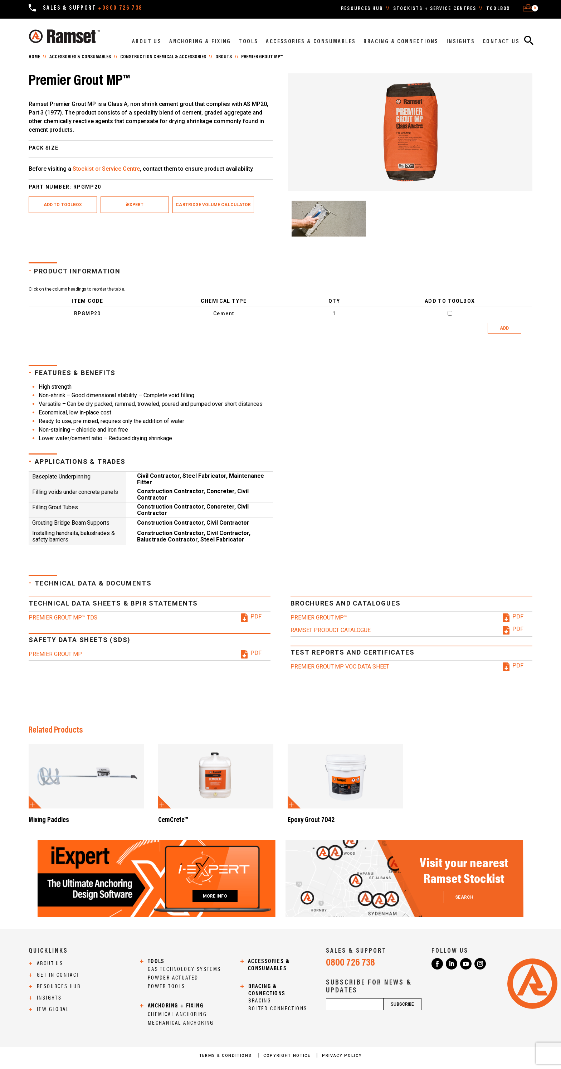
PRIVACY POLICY (342, 1055)
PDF (256, 616)
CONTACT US (501, 41)
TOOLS (248, 41)
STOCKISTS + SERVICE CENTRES (435, 8)
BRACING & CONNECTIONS (401, 41)
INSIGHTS (461, 41)
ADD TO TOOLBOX (63, 204)
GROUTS (223, 57)
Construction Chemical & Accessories (163, 57)
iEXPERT (134, 204)
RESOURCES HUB (362, 8)
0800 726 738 (350, 963)
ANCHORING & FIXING (200, 41)
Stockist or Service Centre (106, 168)
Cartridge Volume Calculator (213, 204)
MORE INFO (215, 896)
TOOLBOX (498, 8)
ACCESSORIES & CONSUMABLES (311, 41)
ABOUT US (146, 41)
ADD (504, 328)
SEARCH (464, 897)
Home (34, 57)
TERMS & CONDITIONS (226, 1055)
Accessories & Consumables (80, 57)
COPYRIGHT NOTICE (287, 1055)
